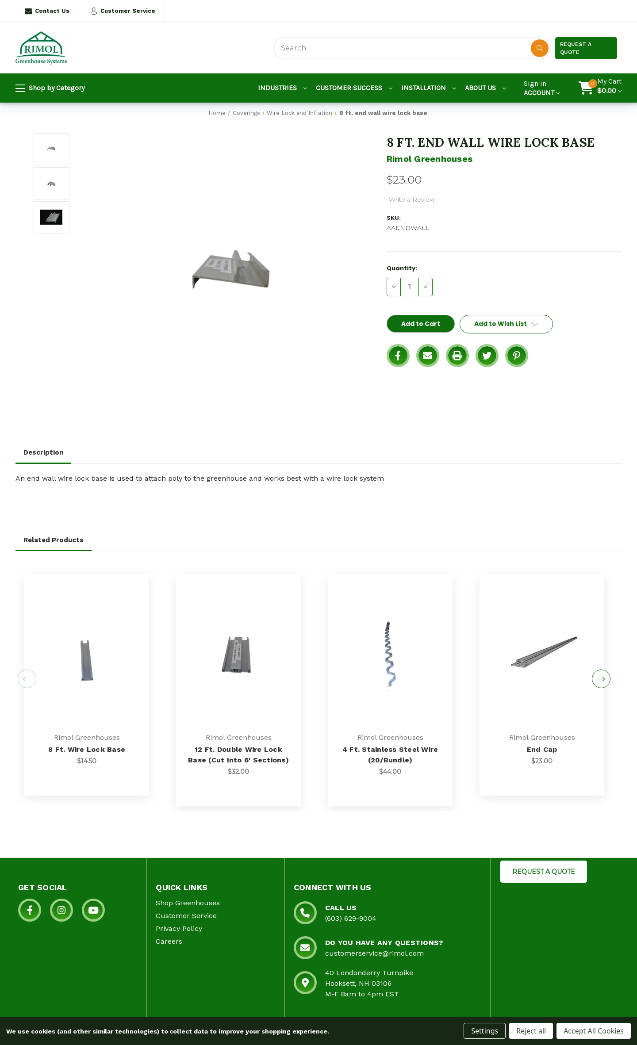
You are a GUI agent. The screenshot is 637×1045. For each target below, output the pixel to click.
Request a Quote (575, 48)
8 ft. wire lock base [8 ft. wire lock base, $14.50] (86, 749)
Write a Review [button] (412, 199)
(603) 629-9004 (350, 918)
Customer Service (122, 11)
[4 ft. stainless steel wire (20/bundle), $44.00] (390, 654)
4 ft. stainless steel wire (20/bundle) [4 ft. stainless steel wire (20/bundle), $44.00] (390, 754)
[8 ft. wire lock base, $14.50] (86, 654)
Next (601, 679)
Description (43, 452)
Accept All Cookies (594, 1031)
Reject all (531, 1031)
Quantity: (402, 268)
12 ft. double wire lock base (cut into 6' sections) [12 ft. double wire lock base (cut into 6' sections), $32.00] (238, 754)
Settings (484, 1031)
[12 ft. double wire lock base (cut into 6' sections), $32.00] (238, 654)
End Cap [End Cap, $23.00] (542, 749)
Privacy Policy (179, 928)
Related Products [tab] (53, 540)
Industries (282, 88)
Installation (428, 88)
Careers (169, 941)
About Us (485, 88)
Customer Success (354, 88)
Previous (27, 679)
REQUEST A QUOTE (543, 872)
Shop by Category (49, 88)
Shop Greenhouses (188, 903)
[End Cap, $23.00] (542, 654)
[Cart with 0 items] (609, 88)
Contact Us (47, 11)
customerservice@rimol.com (374, 953)
